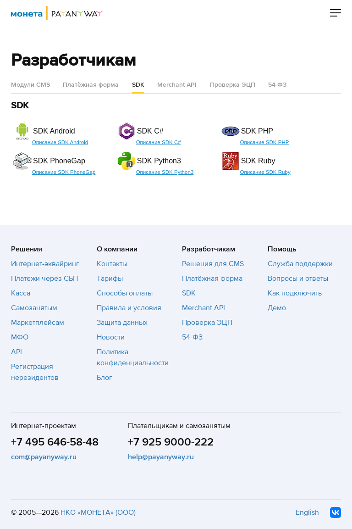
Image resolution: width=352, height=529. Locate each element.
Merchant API (177, 85)
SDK (189, 293)
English (307, 512)
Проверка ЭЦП (232, 85)
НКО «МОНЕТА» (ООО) (98, 512)
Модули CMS (30, 85)
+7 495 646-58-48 (55, 442)
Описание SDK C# (158, 142)
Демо (277, 307)
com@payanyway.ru (44, 457)
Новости (111, 337)
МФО (19, 337)
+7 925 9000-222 (171, 442)
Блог (104, 377)
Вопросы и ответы (298, 278)
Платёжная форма (91, 85)
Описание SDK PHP (264, 142)
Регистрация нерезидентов (35, 372)
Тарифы (110, 278)
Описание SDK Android (60, 142)
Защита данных (122, 322)
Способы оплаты (125, 293)
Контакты (112, 263)
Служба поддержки (300, 263)
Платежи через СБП (44, 278)
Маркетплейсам (37, 322)
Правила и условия (129, 307)
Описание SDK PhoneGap (64, 172)
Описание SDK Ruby (265, 172)
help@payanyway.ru (161, 457)
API (16, 351)
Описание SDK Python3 (165, 172)
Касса (20, 293)
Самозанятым (34, 307)
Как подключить (295, 293)
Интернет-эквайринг (45, 263)
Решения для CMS (213, 263)
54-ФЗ (277, 85)
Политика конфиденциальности (133, 357)
